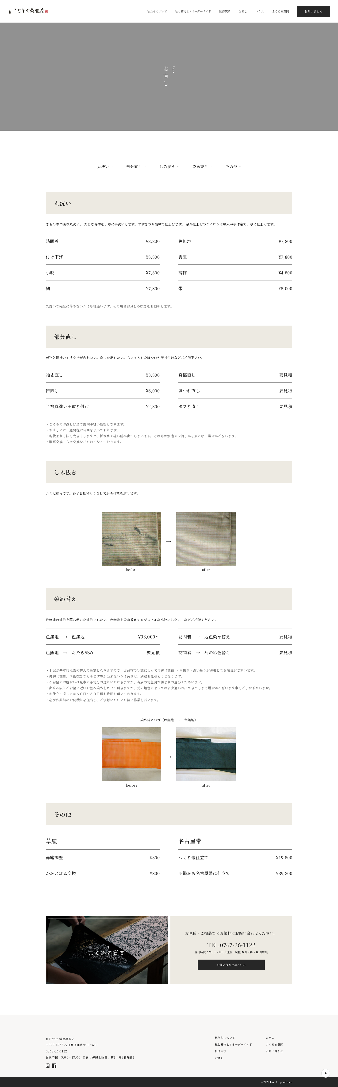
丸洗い (104, 167)
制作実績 (221, 1051)
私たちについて (225, 1038)
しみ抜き (169, 167)
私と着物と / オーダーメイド (233, 1044)
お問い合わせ (274, 1051)
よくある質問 (274, 1044)
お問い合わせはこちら (231, 965)
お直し (219, 1058)
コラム (270, 1038)
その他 (233, 167)
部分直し (136, 167)
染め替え (201, 167)
